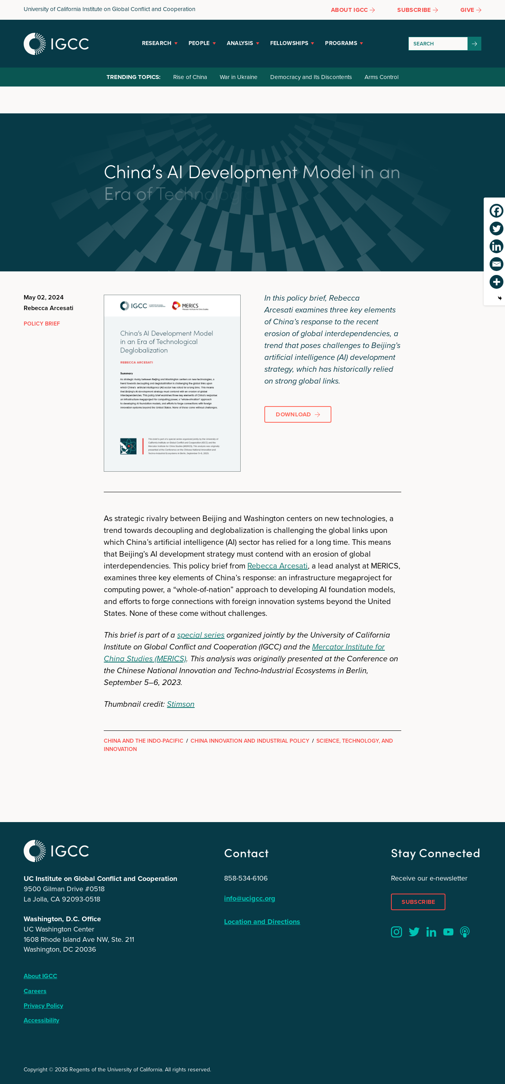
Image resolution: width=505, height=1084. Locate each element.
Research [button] (157, 43)
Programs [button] (341, 43)
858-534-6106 (246, 878)
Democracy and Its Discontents (311, 77)
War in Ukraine (239, 77)
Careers (35, 991)
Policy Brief (42, 324)
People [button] (199, 43)
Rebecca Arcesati (277, 566)
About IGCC (40, 975)
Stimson (181, 704)
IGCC (56, 44)
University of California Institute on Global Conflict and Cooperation (109, 9)
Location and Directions (262, 922)
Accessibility (41, 1020)
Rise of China (190, 77)
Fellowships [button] (289, 43)
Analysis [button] (240, 43)
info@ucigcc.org (249, 898)
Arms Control (381, 77)
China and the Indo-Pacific (143, 741)
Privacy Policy (43, 1005)
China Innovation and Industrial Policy (250, 741)
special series (200, 635)
